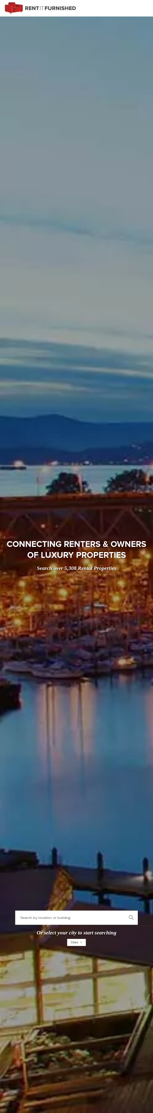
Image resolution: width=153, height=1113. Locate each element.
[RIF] (40, 8)
